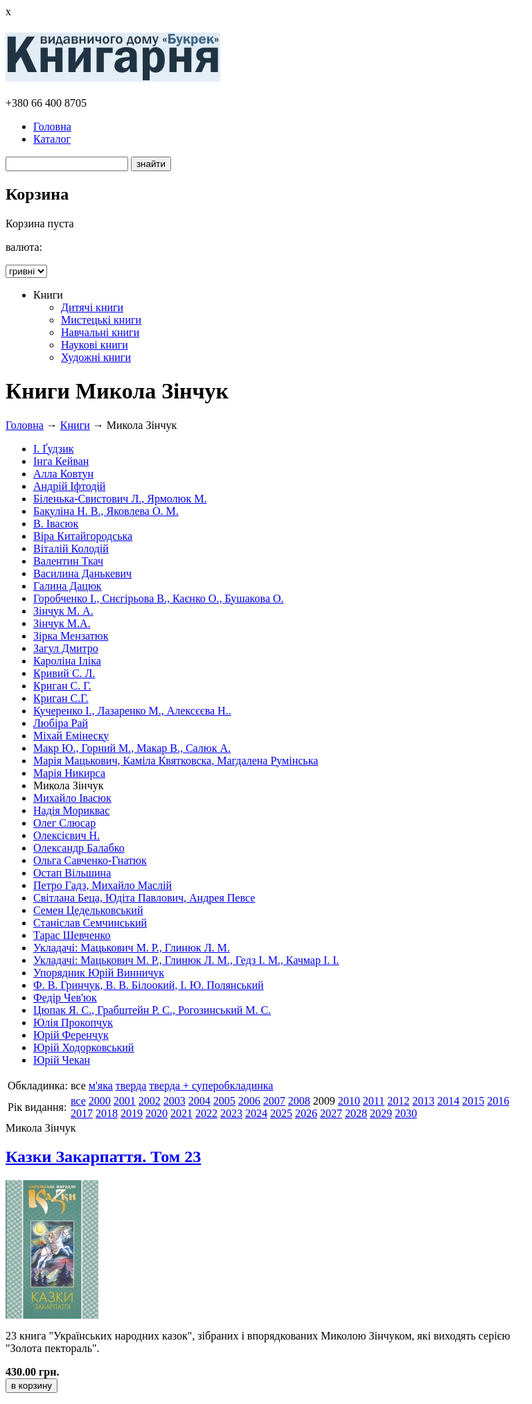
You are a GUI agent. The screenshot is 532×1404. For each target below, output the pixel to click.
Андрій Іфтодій (69, 486)
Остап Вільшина (72, 873)
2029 (381, 1113)
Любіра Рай (60, 723)
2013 (423, 1101)
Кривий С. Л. (64, 673)
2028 (356, 1113)
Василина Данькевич (82, 573)
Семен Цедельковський (88, 910)
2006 (249, 1101)
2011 (373, 1101)
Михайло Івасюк (72, 798)
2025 (281, 1113)
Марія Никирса (69, 773)
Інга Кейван (61, 461)
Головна (52, 126)
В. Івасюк (55, 523)
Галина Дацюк (67, 586)
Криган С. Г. (62, 686)
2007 (274, 1101)
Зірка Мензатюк (71, 636)
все (78, 1101)
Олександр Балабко (79, 848)
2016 (498, 1101)
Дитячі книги (92, 307)
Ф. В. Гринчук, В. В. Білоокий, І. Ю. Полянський (148, 985)
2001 (125, 1101)
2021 (181, 1113)
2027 (331, 1113)
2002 (150, 1101)
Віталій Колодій (71, 548)
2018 (107, 1113)
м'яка (101, 1085)
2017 (82, 1113)
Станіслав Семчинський (90, 923)
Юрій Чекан (61, 1060)
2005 (224, 1101)
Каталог (52, 139)
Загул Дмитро (65, 648)
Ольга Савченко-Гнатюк (90, 860)
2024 (256, 1113)
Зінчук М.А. (62, 623)
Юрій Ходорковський (83, 1047)
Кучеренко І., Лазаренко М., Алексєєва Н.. (132, 711)
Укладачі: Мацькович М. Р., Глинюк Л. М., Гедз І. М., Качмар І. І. (186, 960)
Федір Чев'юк (65, 997)
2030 (406, 1113)
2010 (349, 1101)
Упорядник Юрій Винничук (98, 973)
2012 (398, 1101)
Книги (75, 425)
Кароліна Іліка (67, 661)
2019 (132, 1113)
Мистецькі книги (101, 320)
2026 (306, 1113)
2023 (231, 1113)
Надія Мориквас (71, 810)
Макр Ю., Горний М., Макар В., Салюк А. (132, 748)
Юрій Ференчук (71, 1035)
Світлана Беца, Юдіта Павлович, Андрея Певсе (144, 898)
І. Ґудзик (53, 449)
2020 (156, 1113)
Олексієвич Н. (66, 835)
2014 (448, 1101)
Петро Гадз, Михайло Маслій (102, 885)
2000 (100, 1101)
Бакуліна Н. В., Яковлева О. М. (106, 511)
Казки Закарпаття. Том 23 (103, 1157)
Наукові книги (94, 345)
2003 (174, 1101)
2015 (473, 1101)
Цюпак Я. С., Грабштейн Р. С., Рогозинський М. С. (152, 1010)
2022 (206, 1113)
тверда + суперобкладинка (211, 1085)
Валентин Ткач (68, 561)
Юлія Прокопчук (73, 1022)
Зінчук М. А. (63, 611)
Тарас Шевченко (72, 935)
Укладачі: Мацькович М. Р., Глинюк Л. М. (131, 948)
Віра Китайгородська (82, 536)
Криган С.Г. (61, 698)
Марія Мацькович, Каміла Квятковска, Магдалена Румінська (175, 760)
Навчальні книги (100, 332)
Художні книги (96, 357)
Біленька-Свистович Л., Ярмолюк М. (120, 498)
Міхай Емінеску (71, 736)
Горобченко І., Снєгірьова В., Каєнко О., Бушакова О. (158, 598)
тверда (131, 1085)
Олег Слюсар (64, 823)
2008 (299, 1101)
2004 (199, 1101)
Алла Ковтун (63, 474)
